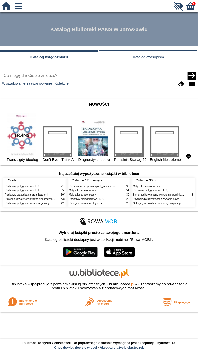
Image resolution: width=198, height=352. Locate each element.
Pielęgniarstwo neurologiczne (86, 203)
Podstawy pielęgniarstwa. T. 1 (22, 190)
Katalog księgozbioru (49, 57)
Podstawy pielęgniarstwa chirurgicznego (28, 203)
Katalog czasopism (148, 57)
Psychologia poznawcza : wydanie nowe (156, 199)
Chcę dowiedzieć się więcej (75, 347)
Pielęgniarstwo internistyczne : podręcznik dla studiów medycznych (43, 199)
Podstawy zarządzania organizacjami (26, 194)
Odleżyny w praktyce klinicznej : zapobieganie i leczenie (165, 203)
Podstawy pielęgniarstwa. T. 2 (22, 186)
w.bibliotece (122, 284)
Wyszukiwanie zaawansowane (27, 83)
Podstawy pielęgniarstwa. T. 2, (86, 199)
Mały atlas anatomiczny (82, 190)
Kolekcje (62, 83)
